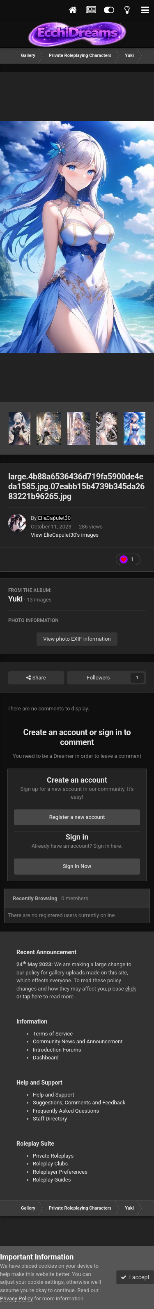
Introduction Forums (57, 1050)
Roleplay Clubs (50, 1163)
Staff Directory (50, 1119)
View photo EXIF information (77, 639)
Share (36, 678)
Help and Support (53, 1095)
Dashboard (46, 1057)
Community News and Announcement (78, 1041)
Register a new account (77, 817)
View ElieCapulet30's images (65, 535)
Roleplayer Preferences (60, 1172)
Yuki (15, 598)
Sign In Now (77, 866)
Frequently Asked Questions (66, 1111)
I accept (135, 1277)
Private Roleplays (53, 1156)
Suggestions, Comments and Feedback (79, 1102)
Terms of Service (53, 1034)
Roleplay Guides (52, 1180)
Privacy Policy (16, 1298)
